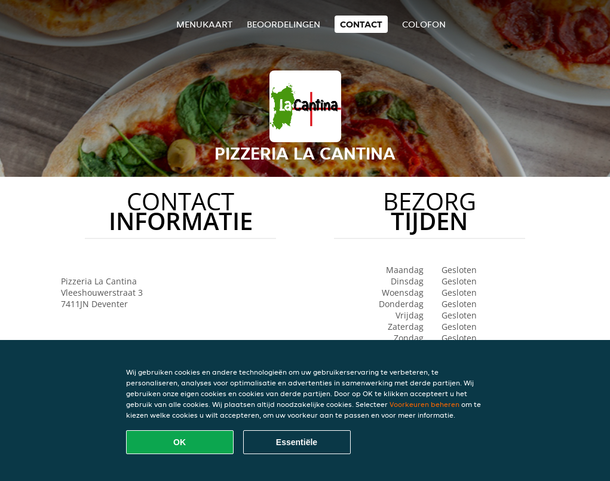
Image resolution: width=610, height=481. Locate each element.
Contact (361, 24)
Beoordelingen (283, 24)
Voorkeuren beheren (424, 404)
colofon (424, 24)
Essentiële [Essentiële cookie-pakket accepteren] (296, 442)
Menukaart (204, 24)
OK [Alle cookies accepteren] (179, 442)
